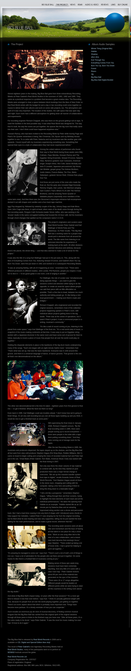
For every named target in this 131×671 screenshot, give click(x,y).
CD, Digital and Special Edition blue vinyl (34, 642)
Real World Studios (15, 650)
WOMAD (11, 652)
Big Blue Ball (96, 77)
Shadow (94, 54)
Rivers (93, 71)
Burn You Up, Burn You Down (103, 66)
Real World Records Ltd (17, 657)
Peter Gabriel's (24, 647)
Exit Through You (98, 60)
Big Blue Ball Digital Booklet (102, 80)
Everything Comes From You (102, 63)
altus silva (95, 57)
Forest (93, 68)
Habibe (94, 51)
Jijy (92, 74)
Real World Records (41, 640)
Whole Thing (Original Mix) (101, 49)
